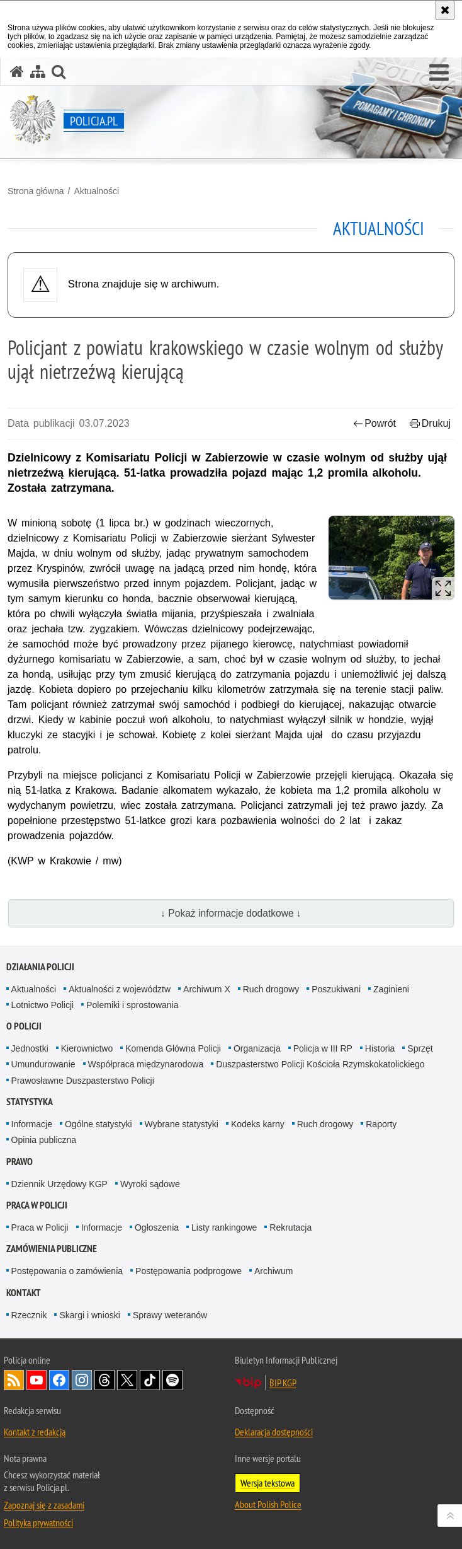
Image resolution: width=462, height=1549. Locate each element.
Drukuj (430, 423)
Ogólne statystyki (98, 1124)
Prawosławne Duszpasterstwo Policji (82, 1081)
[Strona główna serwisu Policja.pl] (17, 71)
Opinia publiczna (44, 1140)
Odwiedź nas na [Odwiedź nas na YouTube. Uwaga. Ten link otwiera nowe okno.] (36, 1380)
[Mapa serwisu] (37, 71)
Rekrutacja (290, 1227)
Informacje (31, 1124)
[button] (439, 73)
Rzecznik (29, 1315)
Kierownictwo (87, 1048)
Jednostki (29, 1048)
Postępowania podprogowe (188, 1271)
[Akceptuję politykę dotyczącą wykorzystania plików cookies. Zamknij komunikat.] (445, 10)
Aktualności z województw (120, 989)
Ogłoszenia (157, 1227)
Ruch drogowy (271, 989)
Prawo (19, 1161)
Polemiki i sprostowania (132, 1005)
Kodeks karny (258, 1124)
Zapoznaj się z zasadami (44, 1505)
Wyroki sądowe (150, 1184)
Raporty (381, 1124)
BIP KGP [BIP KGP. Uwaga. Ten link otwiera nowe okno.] (282, 1382)
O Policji (24, 1026)
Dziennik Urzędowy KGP (59, 1184)
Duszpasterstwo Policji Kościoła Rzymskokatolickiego (320, 1064)
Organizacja (257, 1048)
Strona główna (36, 191)
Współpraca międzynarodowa (146, 1064)
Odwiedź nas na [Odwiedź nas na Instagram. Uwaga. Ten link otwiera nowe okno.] (82, 1380)
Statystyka (29, 1101)
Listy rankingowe (224, 1227)
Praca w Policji (36, 1205)
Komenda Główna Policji (173, 1048)
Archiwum (273, 1271)
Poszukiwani (336, 989)
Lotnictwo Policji (42, 1005)
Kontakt (23, 1292)
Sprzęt (419, 1048)
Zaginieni (391, 989)
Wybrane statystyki (181, 1124)
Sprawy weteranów (170, 1315)
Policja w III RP (322, 1048)
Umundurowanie (43, 1064)
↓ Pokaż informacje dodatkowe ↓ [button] (231, 913)
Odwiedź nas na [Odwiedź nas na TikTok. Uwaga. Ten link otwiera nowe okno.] (150, 1380)
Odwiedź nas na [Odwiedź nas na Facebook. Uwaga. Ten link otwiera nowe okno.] (59, 1380)
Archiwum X (206, 989)
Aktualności (96, 191)
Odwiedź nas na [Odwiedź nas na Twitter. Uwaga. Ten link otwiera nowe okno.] (127, 1380)
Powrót (374, 423)
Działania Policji (40, 966)
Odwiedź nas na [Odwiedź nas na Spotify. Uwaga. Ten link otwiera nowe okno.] (172, 1380)
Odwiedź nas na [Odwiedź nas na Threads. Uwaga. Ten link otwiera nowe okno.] (104, 1380)
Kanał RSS (14, 1380)
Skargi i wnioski (89, 1315)
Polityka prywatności (38, 1522)
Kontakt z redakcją (34, 1431)
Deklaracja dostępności (274, 1431)
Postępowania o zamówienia (67, 1271)
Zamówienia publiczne (51, 1248)
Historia (380, 1048)
